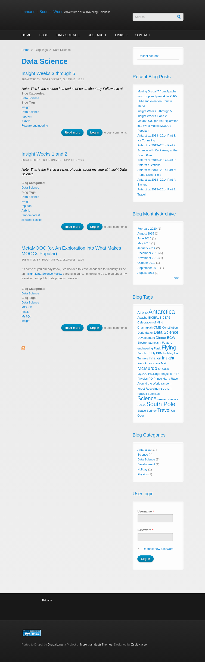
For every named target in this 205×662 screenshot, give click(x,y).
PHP (176, 373)
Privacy (47, 600)
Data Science (68, 35)
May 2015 (143, 243)
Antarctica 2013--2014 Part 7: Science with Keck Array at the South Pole (157, 150)
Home (26, 35)
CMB (157, 327)
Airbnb (26, 121)
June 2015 (144, 238)
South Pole (160, 404)
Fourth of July (146, 353)
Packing (153, 373)
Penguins (165, 373)
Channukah (144, 327)
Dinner (161, 337)
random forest (31, 215)
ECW (171, 337)
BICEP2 (165, 317)
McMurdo (147, 368)
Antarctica (162, 311)
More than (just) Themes (96, 644)
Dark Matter (145, 332)
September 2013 (148, 268)
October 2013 (146, 262)
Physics (142, 378)
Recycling (152, 388)
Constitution (170, 327)
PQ (151, 378)
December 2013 (147, 253)
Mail (163, 363)
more (175, 277)
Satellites (154, 393)
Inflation (155, 358)
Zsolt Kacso (139, 644)
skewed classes (32, 220)
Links (119, 35)
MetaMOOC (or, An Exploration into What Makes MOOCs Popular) (157, 125)
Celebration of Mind (150, 322)
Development (146, 337)
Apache (142, 317)
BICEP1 (153, 317)
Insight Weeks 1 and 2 (44, 154)
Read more (74, 132)
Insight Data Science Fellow (44, 273)
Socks (141, 405)
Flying (169, 348)
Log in (94, 132)
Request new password (158, 549)
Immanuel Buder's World (42, 12)
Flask (25, 311)
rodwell (142, 393)
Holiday (168, 353)
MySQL (26, 316)
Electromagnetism (149, 342)
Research (97, 35)
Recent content (148, 56)
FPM (159, 353)
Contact (142, 35)
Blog (43, 35)
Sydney (152, 410)
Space (141, 410)
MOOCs (27, 307)
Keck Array (144, 363)
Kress (156, 363)
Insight (26, 107)
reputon (26, 116)
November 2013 (147, 258)
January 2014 (146, 248)
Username (145, 511)
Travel (163, 410)
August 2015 (145, 233)
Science (146, 398)
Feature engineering (35, 125)
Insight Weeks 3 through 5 (48, 73)
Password (145, 530)
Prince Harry (162, 378)
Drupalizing (55, 644)
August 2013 (145, 272)
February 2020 (147, 228)
